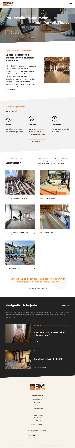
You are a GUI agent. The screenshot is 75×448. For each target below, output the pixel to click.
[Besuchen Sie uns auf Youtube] (34, 436)
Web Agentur (52, 445)
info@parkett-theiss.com (38, 431)
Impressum (35, 445)
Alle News (66, 305)
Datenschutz (44, 445)
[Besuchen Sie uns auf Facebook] (30, 436)
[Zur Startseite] (8, 4)
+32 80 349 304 (38, 409)
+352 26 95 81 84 (38, 424)
